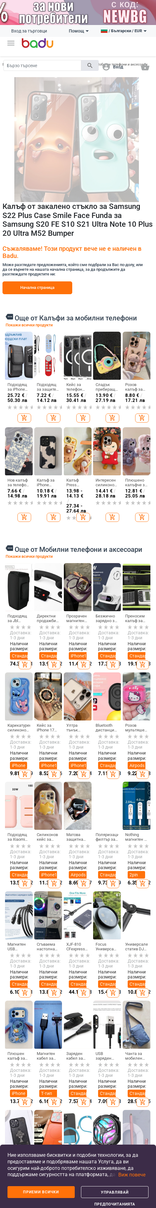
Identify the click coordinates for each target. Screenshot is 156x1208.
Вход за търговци (29, 30)
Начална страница (37, 287)
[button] (11, 43)
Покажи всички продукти (29, 325)
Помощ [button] (79, 30)
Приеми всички (41, 1192)
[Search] (42, 65)
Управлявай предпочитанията (114, 1194)
